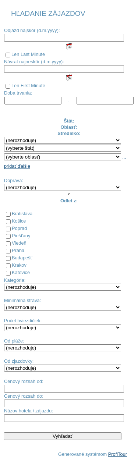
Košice (19, 221)
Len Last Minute (28, 54)
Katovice (21, 272)
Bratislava (22, 213)
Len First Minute (28, 85)
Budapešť (22, 257)
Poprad (19, 228)
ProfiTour (117, 454)
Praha (18, 250)
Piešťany (21, 235)
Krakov (19, 265)
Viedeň (19, 243)
